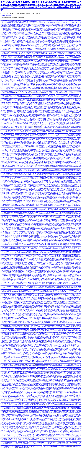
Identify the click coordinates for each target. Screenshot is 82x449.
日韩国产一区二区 (77, 133)
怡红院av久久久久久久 (22, 330)
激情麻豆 (19, 115)
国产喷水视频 (10, 233)
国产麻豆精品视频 (37, 254)
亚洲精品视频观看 (23, 83)
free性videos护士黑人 (66, 22)
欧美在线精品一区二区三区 (13, 166)
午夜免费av (68, 248)
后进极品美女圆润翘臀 (6, 77)
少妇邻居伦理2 (13, 223)
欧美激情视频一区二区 (35, 384)
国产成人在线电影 (17, 418)
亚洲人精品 (50, 400)
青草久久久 (36, 213)
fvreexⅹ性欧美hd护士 (67, 112)
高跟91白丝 (19, 138)
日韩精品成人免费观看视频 (16, 72)
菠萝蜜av (53, 151)
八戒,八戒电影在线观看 (30, 305)
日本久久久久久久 (13, 242)
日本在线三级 (40, 44)
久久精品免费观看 (34, 414)
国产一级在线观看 (26, 232)
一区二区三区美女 (19, 108)
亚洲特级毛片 (73, 276)
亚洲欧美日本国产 (43, 246)
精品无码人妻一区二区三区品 (38, 297)
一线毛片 (68, 83)
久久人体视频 (29, 55)
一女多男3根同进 (73, 348)
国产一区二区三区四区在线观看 (26, 52)
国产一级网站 (5, 247)
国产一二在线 (10, 186)
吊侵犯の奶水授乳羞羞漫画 (29, 145)
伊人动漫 (22, 92)
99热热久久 (31, 91)
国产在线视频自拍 (14, 216)
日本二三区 (48, 365)
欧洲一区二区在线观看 (9, 133)
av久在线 (73, 83)
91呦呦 (27, 96)
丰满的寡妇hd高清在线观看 (46, 431)
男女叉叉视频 (71, 51)
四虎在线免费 (75, 193)
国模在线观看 (42, 380)
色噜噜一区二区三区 (61, 227)
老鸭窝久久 (25, 410)
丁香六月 (30, 24)
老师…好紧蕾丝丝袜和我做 (42, 145)
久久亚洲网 (63, 189)
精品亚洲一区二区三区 (68, 313)
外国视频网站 (11, 172)
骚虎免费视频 (44, 430)
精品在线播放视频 (13, 98)
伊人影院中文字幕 (57, 205)
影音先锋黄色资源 (51, 158)
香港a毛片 (62, 342)
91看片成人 (3, 81)
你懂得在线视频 (67, 29)
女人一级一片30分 (31, 103)
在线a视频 (32, 98)
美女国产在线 (40, 164)
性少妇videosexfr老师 (15, 33)
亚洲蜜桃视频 (64, 63)
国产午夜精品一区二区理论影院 (54, 303)
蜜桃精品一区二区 (54, 204)
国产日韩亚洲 (54, 411)
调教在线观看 (10, 286)
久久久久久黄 (12, 73)
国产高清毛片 (57, 51)
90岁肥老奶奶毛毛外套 (12, 360)
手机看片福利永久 (6, 324)
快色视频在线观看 (49, 287)
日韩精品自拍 (12, 247)
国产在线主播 (13, 24)
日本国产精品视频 (66, 139)
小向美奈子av (42, 112)
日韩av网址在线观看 (69, 65)
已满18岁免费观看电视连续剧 (49, 184)
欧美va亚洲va (26, 88)
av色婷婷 (22, 149)
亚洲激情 (79, 166)
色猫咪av (61, 32)
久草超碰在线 (40, 224)
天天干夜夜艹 (55, 176)
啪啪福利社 (21, 44)
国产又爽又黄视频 (56, 96)
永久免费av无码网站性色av (56, 313)
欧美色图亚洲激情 (11, 178)
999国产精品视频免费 (52, 55)
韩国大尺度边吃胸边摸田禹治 (33, 320)
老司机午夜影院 (43, 349)
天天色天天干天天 (40, 294)
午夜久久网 (5, 157)
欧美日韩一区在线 (46, 49)
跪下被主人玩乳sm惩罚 (19, 76)
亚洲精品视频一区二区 (9, 116)
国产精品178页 (21, 130)
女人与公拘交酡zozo (76, 402)
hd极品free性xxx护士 (70, 264)
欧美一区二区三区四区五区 (14, 55)
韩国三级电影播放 (23, 154)
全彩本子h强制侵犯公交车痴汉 (22, 162)
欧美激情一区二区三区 (65, 367)
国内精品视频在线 (53, 446)
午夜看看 (6, 99)
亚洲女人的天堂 (60, 149)
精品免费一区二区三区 (52, 197)
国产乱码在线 (8, 270)
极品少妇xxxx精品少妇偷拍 (24, 49)
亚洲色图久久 (29, 28)
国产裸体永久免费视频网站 (16, 47)
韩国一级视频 (49, 394)
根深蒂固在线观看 (76, 252)
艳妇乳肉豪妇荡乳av (58, 164)
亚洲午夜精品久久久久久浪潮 (20, 244)
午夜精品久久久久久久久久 (57, 142)
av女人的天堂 (76, 329)
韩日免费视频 (48, 76)
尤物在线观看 (57, 422)
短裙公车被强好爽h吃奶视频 (34, 53)
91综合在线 (7, 396)
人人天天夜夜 (70, 416)
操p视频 (63, 49)
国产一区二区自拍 (7, 294)
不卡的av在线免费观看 (63, 357)
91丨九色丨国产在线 (53, 200)
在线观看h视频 (74, 194)
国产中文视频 (6, 52)
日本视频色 (47, 325)
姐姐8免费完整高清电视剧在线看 (14, 189)
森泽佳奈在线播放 (26, 86)
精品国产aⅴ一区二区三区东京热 (64, 283)
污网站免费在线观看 (43, 344)
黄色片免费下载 (76, 407)
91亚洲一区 (6, 51)
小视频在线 (28, 207)
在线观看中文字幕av (59, 236)
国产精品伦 (61, 106)
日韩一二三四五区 (46, 151)
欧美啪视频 (71, 293)
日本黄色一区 (77, 291)
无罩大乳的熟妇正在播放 (74, 33)
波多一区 (57, 59)
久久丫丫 (59, 49)
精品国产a (10, 131)
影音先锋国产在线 (29, 258)
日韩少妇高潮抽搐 (9, 301)
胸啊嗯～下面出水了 (13, 290)
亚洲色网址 (24, 143)
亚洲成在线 (68, 377)
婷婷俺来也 (22, 364)
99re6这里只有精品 (25, 120)
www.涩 (61, 33)
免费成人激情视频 (61, 125)
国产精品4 (55, 208)
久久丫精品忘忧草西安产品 (32, 137)
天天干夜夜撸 (57, 45)
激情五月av (61, 104)
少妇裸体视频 (57, 434)
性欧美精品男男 (53, 381)
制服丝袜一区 (30, 329)
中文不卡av (18, 56)
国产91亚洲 (37, 168)
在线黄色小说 (55, 321)
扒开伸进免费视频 (56, 24)
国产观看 (70, 407)
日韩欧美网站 (76, 372)
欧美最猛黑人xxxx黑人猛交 (7, 110)
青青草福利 (18, 29)
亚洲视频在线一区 (18, 147)
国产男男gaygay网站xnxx (65, 57)
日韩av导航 (23, 153)
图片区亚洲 (50, 360)
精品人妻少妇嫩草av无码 (48, 51)
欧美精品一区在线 (76, 131)
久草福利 (35, 129)
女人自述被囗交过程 (16, 227)
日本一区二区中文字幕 (35, 283)
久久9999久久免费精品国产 (73, 403)
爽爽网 (18, 325)
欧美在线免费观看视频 (49, 60)
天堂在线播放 (69, 49)
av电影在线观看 (24, 184)
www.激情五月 (11, 252)
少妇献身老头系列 (8, 106)
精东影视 (55, 207)
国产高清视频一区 (51, 349)
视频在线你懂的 (71, 129)
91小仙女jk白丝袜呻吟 (48, 28)
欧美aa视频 (36, 223)
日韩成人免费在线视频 (18, 106)
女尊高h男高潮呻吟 (46, 318)
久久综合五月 (71, 396)
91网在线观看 (56, 360)
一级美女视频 (59, 184)
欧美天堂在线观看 (46, 115)
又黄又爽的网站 (74, 203)
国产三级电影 (62, 377)
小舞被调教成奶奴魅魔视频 (8, 204)
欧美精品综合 (65, 348)
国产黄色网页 (58, 260)
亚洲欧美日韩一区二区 (73, 228)
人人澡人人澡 (19, 155)
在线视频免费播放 (74, 169)
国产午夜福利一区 (30, 30)
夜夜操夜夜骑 (55, 166)
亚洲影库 (20, 315)
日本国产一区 (41, 42)
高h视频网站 (55, 76)
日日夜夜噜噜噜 (67, 185)
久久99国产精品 (24, 373)
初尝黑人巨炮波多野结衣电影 (42, 98)
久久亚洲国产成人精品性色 (17, 125)
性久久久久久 (45, 247)
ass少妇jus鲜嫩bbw (36, 240)
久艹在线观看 (53, 48)
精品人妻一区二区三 (9, 221)
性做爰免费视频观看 (7, 45)
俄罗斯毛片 (73, 162)
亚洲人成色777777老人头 (65, 159)
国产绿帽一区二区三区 (28, 22)
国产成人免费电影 (23, 216)
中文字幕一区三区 (23, 289)
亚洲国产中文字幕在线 (7, 285)
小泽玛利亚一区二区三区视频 (28, 36)
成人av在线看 (7, 173)
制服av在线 (37, 48)
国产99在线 (14, 220)
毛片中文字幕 (8, 228)
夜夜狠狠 (51, 254)
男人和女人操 (11, 108)
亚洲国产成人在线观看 (70, 157)
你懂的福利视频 (65, 71)
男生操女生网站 (12, 41)
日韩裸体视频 (27, 37)
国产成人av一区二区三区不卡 (65, 281)
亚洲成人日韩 (23, 251)
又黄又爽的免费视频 (76, 76)
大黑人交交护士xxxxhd (36, 49)
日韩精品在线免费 (46, 83)
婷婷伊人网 (67, 314)
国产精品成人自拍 (25, 110)
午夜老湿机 (25, 161)
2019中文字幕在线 (63, 153)
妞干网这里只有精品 (61, 48)
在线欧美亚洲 (9, 326)
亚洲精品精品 (34, 65)
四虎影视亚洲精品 (26, 84)
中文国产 (46, 157)
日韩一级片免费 (43, 168)
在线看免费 (41, 102)
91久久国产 (52, 67)
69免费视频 (43, 229)
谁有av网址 (9, 197)
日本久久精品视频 (71, 406)
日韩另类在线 (62, 36)
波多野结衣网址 (48, 44)
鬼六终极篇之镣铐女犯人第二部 (56, 315)
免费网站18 (78, 235)
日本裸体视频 (26, 61)
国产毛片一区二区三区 (31, 34)
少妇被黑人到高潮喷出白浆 (45, 32)
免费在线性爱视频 (19, 178)
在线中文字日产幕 (10, 225)
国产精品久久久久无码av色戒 (28, 302)
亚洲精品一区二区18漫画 (33, 173)
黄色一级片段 (54, 357)
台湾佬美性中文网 (77, 108)
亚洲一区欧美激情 (34, 415)
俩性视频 (64, 73)
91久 (44, 79)
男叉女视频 (44, 341)
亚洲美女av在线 (19, 236)
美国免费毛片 (40, 57)
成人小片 (4, 64)
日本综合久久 (28, 67)
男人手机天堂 (4, 146)
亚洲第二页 (22, 75)
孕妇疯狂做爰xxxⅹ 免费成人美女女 (17, 96)
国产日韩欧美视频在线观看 (74, 309)
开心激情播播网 (53, 154)
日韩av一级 (58, 68)
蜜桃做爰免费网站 (16, 45)
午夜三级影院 (34, 281)
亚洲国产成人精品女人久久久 (24, 349)
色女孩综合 (10, 149)
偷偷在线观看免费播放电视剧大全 (63, 60)
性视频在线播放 (38, 399)
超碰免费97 (12, 71)
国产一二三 (42, 41)
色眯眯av (63, 259)
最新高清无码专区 (46, 252)
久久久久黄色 (78, 325)
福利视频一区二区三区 (23, 176)
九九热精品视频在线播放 (15, 153)
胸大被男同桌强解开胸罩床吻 (43, 361)
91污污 (6, 252)
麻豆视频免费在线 (18, 212)
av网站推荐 (13, 279)
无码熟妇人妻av (27, 65)
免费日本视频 (38, 75)
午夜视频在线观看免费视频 (35, 353)
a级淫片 (60, 118)
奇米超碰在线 (45, 75)
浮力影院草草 (4, 56)
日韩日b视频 (47, 106)
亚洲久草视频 (8, 313)
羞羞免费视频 (35, 95)
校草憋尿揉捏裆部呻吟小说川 (13, 170)
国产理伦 (8, 61)
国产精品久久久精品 (24, 201)
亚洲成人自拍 (10, 154)
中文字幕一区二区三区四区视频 (55, 246)
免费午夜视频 (64, 51)
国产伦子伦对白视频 (66, 303)
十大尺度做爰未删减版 (71, 389)
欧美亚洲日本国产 (46, 420)
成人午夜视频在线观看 (36, 86)
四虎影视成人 (18, 196)
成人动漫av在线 (51, 212)
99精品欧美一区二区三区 (66, 41)
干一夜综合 (22, 119)
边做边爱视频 (59, 107)
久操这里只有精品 (16, 28)
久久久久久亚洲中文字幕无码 (39, 63)
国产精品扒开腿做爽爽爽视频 (43, 99)
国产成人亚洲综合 (37, 25)
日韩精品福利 (5, 224)
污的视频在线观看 (58, 388)
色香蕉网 (74, 185)
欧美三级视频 (70, 73)
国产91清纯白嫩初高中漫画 (53, 120)
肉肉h (2, 133)
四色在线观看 (18, 68)
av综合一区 (74, 198)
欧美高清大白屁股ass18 (72, 75)
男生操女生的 (10, 237)
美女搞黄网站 (48, 166)
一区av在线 (29, 142)
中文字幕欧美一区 (59, 344)
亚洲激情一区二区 (36, 123)
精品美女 (11, 400)
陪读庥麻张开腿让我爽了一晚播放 (8, 32)
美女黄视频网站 (18, 81)
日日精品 (48, 95)
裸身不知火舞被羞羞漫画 (44, 266)
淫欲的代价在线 (72, 254)
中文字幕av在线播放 (51, 119)
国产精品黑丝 (35, 209)
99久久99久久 (61, 143)
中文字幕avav (7, 130)
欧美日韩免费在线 (66, 437)
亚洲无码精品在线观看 (6, 227)
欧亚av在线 (59, 73)
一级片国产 (25, 332)
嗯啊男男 (17, 126)
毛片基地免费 (35, 350)
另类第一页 (15, 246)
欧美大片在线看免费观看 (56, 224)
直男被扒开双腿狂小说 (44, 111)
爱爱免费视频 (7, 445)
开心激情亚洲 (33, 389)
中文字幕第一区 (60, 263)
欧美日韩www (32, 108)
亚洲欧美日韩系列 (56, 114)
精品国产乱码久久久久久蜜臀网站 (10, 200)
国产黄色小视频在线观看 (23, 313)
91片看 (32, 84)
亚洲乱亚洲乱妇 (48, 268)
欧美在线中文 (9, 134)
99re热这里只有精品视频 (54, 211)
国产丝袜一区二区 (66, 25)
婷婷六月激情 (7, 279)
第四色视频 (5, 184)
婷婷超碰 (22, 430)
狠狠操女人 (3, 225)
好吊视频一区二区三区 (74, 94)
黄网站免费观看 (45, 240)
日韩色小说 (71, 205)
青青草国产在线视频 (43, 65)
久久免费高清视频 (8, 255)
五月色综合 (31, 188)
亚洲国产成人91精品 (54, 145)
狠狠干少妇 (35, 266)
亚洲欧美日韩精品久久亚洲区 (62, 172)
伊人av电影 (18, 252)
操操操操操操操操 (75, 60)
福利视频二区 (58, 243)
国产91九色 (78, 336)
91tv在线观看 (34, 207)
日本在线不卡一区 (47, 159)
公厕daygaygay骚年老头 (52, 118)
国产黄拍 (57, 65)
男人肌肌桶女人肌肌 (49, 333)
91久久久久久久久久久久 (23, 180)
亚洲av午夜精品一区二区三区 (20, 264)
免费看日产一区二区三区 (40, 91)
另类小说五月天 (58, 28)
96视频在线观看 (61, 197)
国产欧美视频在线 (53, 98)
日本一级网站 (33, 328)
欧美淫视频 (59, 119)
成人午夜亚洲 (23, 282)
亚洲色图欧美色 (4, 59)
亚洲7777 (13, 127)
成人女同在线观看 (45, 61)
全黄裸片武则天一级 (14, 83)
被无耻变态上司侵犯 (9, 40)
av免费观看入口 (42, 438)
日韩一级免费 (57, 297)
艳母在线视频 (51, 219)
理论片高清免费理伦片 (49, 127)
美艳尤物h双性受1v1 (42, 372)
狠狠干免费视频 (74, 278)
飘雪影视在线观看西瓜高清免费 (64, 111)
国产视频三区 (43, 197)
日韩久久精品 (24, 256)
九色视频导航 (77, 205)
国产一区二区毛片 (46, 142)
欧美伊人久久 (12, 48)
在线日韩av (16, 131)
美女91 (29, 376)
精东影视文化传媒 (74, 263)
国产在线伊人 (33, 99)
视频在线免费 (8, 28)
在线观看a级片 (70, 64)
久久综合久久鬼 (74, 32)
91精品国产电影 (68, 190)
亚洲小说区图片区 (26, 169)
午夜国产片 (41, 60)
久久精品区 (34, 100)
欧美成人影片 (75, 111)
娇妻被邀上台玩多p (27, 150)
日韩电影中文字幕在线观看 (19, 146)
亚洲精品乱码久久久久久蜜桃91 (26, 59)
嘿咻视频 (35, 235)
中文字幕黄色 (72, 435)
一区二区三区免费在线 (22, 91)
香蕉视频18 (59, 194)
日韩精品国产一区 (45, 48)
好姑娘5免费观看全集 (72, 346)
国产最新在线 (11, 157)
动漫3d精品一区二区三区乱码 (37, 204)
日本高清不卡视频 (17, 439)
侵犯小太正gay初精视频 (32, 285)
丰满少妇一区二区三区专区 (47, 289)
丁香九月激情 (45, 262)
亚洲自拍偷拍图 (60, 38)
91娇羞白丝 (13, 61)
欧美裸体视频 (49, 336)
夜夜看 (63, 157)
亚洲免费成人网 (47, 150)
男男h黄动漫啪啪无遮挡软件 (19, 42)
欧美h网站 (61, 384)
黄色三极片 (44, 53)
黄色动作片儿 (65, 442)
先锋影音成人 (61, 55)
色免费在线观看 (11, 297)
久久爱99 (74, 137)
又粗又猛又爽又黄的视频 (24, 98)
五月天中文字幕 (35, 295)
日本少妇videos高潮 (44, 26)
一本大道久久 (14, 26)
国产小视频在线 (70, 219)
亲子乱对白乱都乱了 (32, 434)
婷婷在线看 (50, 45)
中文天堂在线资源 (10, 162)
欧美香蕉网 (28, 119)
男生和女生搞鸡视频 (63, 87)
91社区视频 (31, 114)
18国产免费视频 (17, 302)
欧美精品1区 (66, 400)
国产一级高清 (4, 293)
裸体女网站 (27, 438)
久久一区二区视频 (39, 154)
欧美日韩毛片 (63, 403)
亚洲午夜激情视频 (67, 255)
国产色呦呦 (36, 388)
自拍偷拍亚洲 (41, 165)
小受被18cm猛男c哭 (75, 240)
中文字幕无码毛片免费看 (6, 385)
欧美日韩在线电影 (76, 281)
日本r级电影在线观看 (61, 64)
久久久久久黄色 (22, 231)
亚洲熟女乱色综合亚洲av (14, 60)
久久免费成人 (7, 151)
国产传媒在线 (17, 36)
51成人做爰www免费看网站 (8, 94)
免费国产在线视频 (37, 142)
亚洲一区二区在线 (42, 107)
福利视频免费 (24, 342)
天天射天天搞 (26, 172)
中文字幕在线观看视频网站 (15, 403)
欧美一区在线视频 (67, 72)
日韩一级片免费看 (64, 53)
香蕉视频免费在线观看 (17, 363)
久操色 (19, 290)
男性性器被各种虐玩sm (37, 73)
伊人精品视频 (64, 217)
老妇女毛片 (61, 326)
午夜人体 (78, 106)
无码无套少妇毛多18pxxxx (56, 37)
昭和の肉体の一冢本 (52, 414)
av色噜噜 (42, 177)
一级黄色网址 (55, 250)
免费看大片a (39, 139)
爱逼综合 (53, 68)
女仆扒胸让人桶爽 (42, 279)
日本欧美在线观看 (66, 203)
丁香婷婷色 (44, 131)
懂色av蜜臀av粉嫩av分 (68, 155)
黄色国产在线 (42, 307)
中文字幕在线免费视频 (21, 338)
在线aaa (79, 69)
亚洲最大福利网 (4, 53)
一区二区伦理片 (4, 329)
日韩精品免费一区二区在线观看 (58, 306)
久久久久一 (20, 200)
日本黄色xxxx (64, 272)
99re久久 (6, 400)
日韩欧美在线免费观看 (66, 260)
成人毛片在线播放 (45, 387)
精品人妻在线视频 (64, 435)
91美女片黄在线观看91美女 (44, 281)
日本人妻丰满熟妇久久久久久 (19, 137)
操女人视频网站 (75, 91)
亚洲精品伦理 (74, 36)
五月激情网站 (67, 158)
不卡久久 (71, 133)
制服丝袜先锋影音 (48, 47)
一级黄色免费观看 (68, 344)
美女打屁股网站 (76, 145)
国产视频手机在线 (40, 76)
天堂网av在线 (49, 330)
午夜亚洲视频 (77, 173)
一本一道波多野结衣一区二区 (72, 98)
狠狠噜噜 (46, 57)
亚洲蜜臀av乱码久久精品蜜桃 (54, 182)
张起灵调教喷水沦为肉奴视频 (22, 177)
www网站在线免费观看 (46, 248)
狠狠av (28, 204)
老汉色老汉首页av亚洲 (27, 309)
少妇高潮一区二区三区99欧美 (64, 198)
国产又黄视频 (59, 318)
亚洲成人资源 (65, 100)
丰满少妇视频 (14, 100)
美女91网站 (44, 170)
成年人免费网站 (35, 147)
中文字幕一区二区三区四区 (67, 24)
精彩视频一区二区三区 (11, 213)
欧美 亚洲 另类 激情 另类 (6, 193)
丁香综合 (12, 205)
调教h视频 (19, 213)
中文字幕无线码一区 (10, 375)
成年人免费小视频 (32, 324)
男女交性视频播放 (47, 114)
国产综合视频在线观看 (73, 182)
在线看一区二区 (18, 391)
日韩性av (55, 198)
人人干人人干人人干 (12, 293)
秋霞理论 (7, 328)
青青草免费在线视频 (27, 235)
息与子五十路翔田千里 (54, 26)
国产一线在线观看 (11, 164)
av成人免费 (23, 142)
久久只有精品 (27, 106)
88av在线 (78, 81)
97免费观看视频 (47, 338)
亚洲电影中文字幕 (44, 173)
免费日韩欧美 (26, 165)
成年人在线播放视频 (25, 181)
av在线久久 (6, 248)
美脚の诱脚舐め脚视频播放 (66, 181)
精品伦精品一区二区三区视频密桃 (32, 431)
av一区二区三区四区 (19, 219)
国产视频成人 (56, 395)
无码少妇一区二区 (15, 317)
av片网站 (3, 134)
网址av (35, 114)
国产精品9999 (27, 224)
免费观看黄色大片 (36, 375)
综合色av (39, 125)
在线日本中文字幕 (12, 115)
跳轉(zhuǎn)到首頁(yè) (6, 15)
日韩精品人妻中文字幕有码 (65, 122)
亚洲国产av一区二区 (55, 361)
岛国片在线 (67, 32)
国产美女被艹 (43, 259)
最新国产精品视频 (76, 154)
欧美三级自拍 (38, 216)
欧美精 (41, 64)
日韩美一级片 (49, 207)
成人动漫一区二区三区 (66, 247)
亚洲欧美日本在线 (62, 75)
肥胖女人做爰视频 (24, 352)
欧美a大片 (34, 437)
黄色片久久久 (4, 68)
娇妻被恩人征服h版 (58, 185)
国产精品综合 (42, 350)
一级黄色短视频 (34, 165)
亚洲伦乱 (44, 368)
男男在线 (29, 100)
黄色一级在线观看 (26, 147)
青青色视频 (74, 29)
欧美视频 (29, 340)
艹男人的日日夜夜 (52, 125)
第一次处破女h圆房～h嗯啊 (39, 394)
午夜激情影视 (64, 69)
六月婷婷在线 (52, 173)
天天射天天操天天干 (39, 127)
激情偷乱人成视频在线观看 (44, 68)
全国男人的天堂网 (57, 77)
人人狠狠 (57, 36)
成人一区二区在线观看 (14, 239)
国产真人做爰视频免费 (62, 412)
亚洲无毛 (39, 252)
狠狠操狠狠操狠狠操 (69, 201)
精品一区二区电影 (50, 396)
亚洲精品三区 (8, 333)
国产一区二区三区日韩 (38, 309)
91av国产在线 (64, 309)
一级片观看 (3, 380)
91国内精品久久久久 (73, 138)
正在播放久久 (67, 295)
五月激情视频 (51, 422)
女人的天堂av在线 (43, 400)
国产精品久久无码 (51, 107)
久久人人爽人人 (57, 294)
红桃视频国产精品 (5, 403)
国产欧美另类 (31, 270)
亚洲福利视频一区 (32, 192)
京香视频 (58, 262)
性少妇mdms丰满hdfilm (25, 281)
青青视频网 (70, 330)
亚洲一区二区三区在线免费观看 (65, 364)
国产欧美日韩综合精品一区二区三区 (38, 120)
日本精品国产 (12, 345)
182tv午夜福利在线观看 (12, 377)
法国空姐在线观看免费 (53, 181)
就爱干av (26, 219)
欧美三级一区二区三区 (70, 143)
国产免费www (39, 40)
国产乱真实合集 (9, 42)
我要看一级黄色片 (71, 48)
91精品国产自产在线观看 (42, 324)
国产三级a (27, 135)
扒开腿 (37, 419)
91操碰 (77, 119)
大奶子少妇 (63, 310)
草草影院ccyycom (16, 333)
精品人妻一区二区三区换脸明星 (9, 424)
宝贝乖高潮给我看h (59, 213)
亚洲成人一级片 (24, 114)
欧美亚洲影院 (8, 159)
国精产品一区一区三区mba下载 (72, 168)
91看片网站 (18, 350)
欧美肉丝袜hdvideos (36, 146)
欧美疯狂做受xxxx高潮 (14, 298)
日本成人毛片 (43, 402)
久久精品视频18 (68, 154)
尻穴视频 (18, 114)
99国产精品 (25, 189)
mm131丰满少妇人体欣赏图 (30, 44)
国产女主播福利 (61, 103)
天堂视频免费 (40, 56)
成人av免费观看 (39, 305)
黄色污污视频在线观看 (41, 108)
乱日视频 (65, 33)
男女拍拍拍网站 (59, 29)
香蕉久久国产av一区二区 (65, 86)
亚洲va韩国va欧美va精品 (21, 368)
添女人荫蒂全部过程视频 (54, 301)
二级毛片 (10, 322)
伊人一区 (64, 146)
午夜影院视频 (71, 34)
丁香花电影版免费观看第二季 (49, 239)
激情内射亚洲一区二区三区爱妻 (26, 38)
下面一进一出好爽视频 (67, 77)
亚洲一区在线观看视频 (33, 263)
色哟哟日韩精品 (40, 87)
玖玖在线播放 (23, 107)
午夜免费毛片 (73, 90)
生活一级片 (5, 344)
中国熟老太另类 (34, 438)
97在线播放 (67, 55)
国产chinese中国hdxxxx (45, 345)
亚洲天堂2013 (17, 110)
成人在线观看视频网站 (42, 391)
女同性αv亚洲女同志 (30, 442)
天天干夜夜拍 (32, 318)
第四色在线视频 (12, 330)
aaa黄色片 (66, 290)
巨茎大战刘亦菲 (37, 231)
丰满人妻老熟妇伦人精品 (43, 100)
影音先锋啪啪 (42, 95)
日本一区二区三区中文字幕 (66, 45)
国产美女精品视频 (55, 415)
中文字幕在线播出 (60, 30)
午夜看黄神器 (62, 248)
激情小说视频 (8, 142)
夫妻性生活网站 (10, 112)
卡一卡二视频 (62, 271)
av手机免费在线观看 (33, 194)
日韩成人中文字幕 (49, 297)
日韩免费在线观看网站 (54, 324)
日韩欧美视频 (64, 170)
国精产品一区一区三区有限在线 (35, 256)
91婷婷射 (24, 81)
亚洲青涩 (29, 107)
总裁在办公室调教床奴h (31, 29)
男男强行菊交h (68, 30)
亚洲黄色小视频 (50, 131)
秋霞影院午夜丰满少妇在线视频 (67, 59)
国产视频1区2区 (56, 299)
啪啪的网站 (49, 84)
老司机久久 (60, 414)
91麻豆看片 (8, 392)
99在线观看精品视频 (59, 127)
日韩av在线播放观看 (12, 91)
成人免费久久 (8, 305)
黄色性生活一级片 (71, 262)
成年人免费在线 (28, 380)
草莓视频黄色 (22, 79)
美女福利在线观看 (33, 71)
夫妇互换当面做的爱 (74, 95)
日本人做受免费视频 (30, 75)
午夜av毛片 (66, 95)
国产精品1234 (37, 22)
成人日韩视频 (26, 427)
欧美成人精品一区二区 (76, 25)
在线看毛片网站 (67, 107)
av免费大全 (16, 207)
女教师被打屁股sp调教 (43, 285)
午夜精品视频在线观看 (19, 321)
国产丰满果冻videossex (20, 40)
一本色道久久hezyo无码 (68, 318)
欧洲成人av (72, 345)
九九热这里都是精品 (59, 201)
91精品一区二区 (19, 165)
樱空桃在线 (54, 44)
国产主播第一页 (73, 26)
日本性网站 (71, 153)
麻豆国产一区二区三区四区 (26, 266)
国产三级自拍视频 (58, 400)
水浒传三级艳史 (56, 53)
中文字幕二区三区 (10, 208)
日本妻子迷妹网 (62, 200)
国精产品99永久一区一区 (53, 271)
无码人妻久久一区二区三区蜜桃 (71, 38)
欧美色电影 (13, 281)
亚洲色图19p (29, 394)
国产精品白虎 (78, 428)
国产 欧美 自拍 (25, 391)
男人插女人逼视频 (62, 126)
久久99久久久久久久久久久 (54, 170)
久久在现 (53, 165)
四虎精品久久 (4, 107)
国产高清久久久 (59, 158)
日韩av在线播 (60, 295)
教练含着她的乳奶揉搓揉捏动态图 (16, 37)
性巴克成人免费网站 (28, 186)
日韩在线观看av (4, 439)
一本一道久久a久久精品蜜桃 (43, 389)
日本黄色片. (67, 427)
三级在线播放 (19, 88)
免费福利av (44, 379)
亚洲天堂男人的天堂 (31, 81)
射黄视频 (23, 28)
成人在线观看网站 (31, 368)
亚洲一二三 (77, 116)
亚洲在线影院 (55, 248)
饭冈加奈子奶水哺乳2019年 (66, 108)
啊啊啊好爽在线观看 (47, 418)
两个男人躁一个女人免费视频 (13, 80)
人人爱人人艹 (51, 201)
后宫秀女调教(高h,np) (70, 350)
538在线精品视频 (72, 349)
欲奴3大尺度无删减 (20, 127)
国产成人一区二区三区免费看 (18, 135)
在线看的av (36, 26)
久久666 (53, 243)
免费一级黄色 (71, 114)
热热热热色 (54, 49)
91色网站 (31, 26)
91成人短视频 (30, 231)
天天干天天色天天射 (10, 287)
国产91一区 (57, 141)
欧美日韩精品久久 (53, 75)
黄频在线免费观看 (36, 354)
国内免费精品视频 (67, 418)
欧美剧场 (48, 112)
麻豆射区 (38, 301)
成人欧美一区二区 (22, 295)
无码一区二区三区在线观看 (62, 67)
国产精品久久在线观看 (8, 57)
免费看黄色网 (9, 282)
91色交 (23, 361)
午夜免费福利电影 (39, 30)
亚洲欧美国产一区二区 (22, 357)
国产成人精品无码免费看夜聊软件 (24, 95)
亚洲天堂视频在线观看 (76, 306)
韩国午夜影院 (26, 248)
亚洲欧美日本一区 (60, 173)
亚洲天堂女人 (74, 434)
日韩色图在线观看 (20, 389)
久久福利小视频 (35, 197)
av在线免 (78, 242)
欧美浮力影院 (17, 120)
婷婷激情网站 (60, 154)
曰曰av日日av (44, 45)
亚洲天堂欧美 (61, 190)
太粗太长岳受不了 (7, 182)
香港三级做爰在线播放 (10, 259)
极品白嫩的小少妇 (22, 334)
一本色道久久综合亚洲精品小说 (14, 104)
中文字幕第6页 (30, 336)
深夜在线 (75, 313)
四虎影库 (71, 42)
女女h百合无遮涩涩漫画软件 (63, 56)
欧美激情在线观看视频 (17, 193)
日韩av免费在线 (56, 91)
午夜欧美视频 (42, 147)
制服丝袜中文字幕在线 (27, 418)
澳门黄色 (22, 325)
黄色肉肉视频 (76, 236)
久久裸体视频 (68, 161)
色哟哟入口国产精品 (14, 174)
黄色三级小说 (24, 263)
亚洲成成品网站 (10, 81)
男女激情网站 (20, 275)
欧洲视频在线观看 (25, 333)
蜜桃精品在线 (76, 49)
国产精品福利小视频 (36, 92)
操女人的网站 (55, 86)
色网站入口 (53, 61)
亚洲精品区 (67, 276)
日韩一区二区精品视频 (44, 67)
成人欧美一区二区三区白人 (16, 435)
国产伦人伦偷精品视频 (44, 313)
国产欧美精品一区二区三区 (75, 400)
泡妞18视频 (77, 34)
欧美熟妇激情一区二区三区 (17, 185)
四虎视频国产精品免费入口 (9, 240)
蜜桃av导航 (23, 274)
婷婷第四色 (11, 143)
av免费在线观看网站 (52, 194)
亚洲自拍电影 (4, 55)
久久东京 (32, 363)
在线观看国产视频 (73, 118)
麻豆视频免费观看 (50, 130)
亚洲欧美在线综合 (58, 228)
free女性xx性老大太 (6, 411)
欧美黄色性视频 (74, 56)
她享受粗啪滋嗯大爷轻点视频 (65, 76)
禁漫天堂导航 (12, 379)
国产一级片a (69, 131)
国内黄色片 (69, 225)
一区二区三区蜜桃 (57, 330)
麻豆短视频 (27, 141)
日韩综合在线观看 (5, 155)
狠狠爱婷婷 (46, 30)
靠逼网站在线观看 (50, 403)
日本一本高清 (28, 92)
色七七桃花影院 (4, 236)
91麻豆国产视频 (48, 177)
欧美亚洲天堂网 (15, 201)
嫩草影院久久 (41, 233)
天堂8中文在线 (59, 90)
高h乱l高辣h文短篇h (48, 205)
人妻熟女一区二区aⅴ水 (33, 400)
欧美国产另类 (10, 303)
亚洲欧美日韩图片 (9, 30)
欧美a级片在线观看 (6, 384)
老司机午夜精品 (55, 32)
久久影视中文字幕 (65, 169)
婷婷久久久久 (61, 276)
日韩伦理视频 (46, 37)
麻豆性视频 (40, 106)
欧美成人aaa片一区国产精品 (74, 52)
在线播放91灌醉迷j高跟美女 (14, 342)
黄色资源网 (46, 204)
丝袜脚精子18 (40, 376)
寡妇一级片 (19, 164)
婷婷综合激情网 (13, 275)
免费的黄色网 (24, 60)
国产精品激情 (51, 329)
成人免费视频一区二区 (26, 437)
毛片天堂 (29, 295)
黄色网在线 (33, 317)
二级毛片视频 (19, 410)
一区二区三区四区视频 (52, 443)
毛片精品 (66, 116)
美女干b (34, 56)
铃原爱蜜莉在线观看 (39, 47)
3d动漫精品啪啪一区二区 (9, 29)
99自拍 (78, 276)
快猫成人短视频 (77, 208)
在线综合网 (10, 146)
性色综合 (62, 65)
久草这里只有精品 (12, 168)
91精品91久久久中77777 (34, 180)
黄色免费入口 (31, 332)
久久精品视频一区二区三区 (21, 287)
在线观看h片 (36, 112)
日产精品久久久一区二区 (36, 141)
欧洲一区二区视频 (5, 83)
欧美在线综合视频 (63, 34)
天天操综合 (67, 263)
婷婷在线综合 (12, 359)
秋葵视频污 (57, 169)
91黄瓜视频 (57, 272)
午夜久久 (17, 157)
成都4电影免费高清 (17, 255)
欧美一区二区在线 (50, 223)
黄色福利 (67, 127)
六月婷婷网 (48, 264)
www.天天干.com (56, 371)
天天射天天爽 (9, 380)
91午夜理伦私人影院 (43, 59)
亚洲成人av (37, 33)
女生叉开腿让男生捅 (8, 122)
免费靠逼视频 (51, 65)
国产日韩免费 (27, 200)
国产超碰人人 (25, 71)
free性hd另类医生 (15, 119)
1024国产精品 (26, 72)
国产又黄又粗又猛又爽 (57, 255)
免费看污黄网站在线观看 (35, 61)
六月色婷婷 (19, 433)
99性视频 (35, 298)
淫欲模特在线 (52, 385)
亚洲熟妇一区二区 (19, 116)
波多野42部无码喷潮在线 (56, 112)
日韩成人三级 (7, 125)
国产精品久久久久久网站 (12, 49)
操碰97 (14, 159)
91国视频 (16, 154)
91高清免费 (45, 276)
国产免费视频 (20, 431)
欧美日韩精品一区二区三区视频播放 (24, 25)
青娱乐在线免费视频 (42, 221)
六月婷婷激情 (44, 352)
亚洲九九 (74, 272)
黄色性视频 (19, 235)
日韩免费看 (13, 325)
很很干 (52, 141)
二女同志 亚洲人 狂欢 (29, 360)
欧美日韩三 (62, 176)
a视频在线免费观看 (42, 71)
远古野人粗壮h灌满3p (66, 278)
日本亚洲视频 (44, 329)
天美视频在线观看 (51, 63)
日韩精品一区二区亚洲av (10, 138)
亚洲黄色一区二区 (31, 153)
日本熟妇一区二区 (15, 324)
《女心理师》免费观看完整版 (64, 115)
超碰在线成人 (76, 77)
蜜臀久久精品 (26, 26)
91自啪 (38, 41)
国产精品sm (71, 258)
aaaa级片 (38, 291)
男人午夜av (20, 424)
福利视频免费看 (10, 141)
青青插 (79, 53)
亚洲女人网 (6, 98)
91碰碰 (48, 71)
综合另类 (61, 116)
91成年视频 (71, 40)
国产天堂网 (53, 441)
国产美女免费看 (42, 232)
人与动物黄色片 (12, 114)
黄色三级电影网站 (18, 57)
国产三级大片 (4, 337)
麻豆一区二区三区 (14, 314)
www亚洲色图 (23, 158)
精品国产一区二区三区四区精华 (66, 84)
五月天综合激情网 (17, 365)
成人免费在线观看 (8, 422)
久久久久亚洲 (38, 184)
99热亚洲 (6, 153)
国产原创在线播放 (23, 198)
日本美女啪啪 (58, 130)
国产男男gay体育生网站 (40, 36)
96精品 (54, 73)
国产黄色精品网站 (38, 262)
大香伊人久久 (5, 345)
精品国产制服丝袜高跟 (6, 254)
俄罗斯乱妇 (22, 174)
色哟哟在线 (53, 220)
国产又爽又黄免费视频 (49, 186)
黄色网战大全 (10, 64)
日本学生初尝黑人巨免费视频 (30, 57)
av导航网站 (61, 229)
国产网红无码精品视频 (54, 57)
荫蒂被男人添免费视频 (38, 28)
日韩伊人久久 (61, 207)
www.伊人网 (67, 229)
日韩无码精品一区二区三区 (75, 80)
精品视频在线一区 (50, 438)
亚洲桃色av (58, 240)
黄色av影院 (75, 147)
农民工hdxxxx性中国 (49, 153)
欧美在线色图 (14, 130)
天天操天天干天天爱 (74, 123)
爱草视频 (20, 26)
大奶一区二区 (24, 173)
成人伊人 (58, 259)
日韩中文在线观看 (42, 104)
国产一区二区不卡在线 (23, 369)
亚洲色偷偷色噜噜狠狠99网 (33, 303)
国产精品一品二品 (52, 283)
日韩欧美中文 (52, 344)
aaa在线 (32, 322)
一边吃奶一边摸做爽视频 (37, 37)
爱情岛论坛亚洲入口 (12, 395)
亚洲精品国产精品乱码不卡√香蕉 (39, 118)
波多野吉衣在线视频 (31, 79)
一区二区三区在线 (23, 51)
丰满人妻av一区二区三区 (74, 67)
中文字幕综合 (28, 307)
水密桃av (54, 318)
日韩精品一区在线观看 (56, 71)
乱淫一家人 (52, 100)
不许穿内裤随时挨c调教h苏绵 (39, 130)
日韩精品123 (25, 318)
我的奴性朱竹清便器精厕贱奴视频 (35, 69)
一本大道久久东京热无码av (52, 232)
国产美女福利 (45, 424)
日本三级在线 (48, 102)
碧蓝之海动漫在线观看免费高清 (34, 412)
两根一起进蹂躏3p (20, 41)
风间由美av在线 (51, 272)
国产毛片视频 (37, 286)
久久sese (29, 94)
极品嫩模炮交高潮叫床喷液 (17, 151)
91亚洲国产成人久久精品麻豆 (16, 99)
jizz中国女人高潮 (23, 69)
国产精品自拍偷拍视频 (76, 224)
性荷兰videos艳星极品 (38, 157)
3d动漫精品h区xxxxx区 (30, 294)
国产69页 (71, 174)
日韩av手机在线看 (40, 166)
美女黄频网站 (7, 419)
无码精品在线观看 (71, 266)
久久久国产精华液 (27, 240)
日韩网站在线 (76, 149)
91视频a (33, 178)
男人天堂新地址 (45, 384)
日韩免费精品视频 (49, 294)
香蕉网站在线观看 (29, 325)
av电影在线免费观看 (54, 122)
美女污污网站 (47, 237)
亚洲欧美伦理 (55, 34)
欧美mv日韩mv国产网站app (36, 162)
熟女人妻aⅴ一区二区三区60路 (9, 311)
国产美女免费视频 (54, 106)
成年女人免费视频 (48, 305)
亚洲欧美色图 (10, 258)
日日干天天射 (41, 439)
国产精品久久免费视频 (53, 311)
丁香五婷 (23, 55)
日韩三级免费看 (57, 40)
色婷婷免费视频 (12, 95)
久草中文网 (37, 322)
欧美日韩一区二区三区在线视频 (53, 41)
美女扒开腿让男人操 (5, 402)
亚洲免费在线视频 (44, 385)
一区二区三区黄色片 (33, 104)
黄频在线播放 (4, 297)
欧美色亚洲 (16, 107)
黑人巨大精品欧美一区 (37, 275)
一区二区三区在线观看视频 (26, 112)
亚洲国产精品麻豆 (15, 272)
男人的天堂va (47, 415)
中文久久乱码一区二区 (12, 194)
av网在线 (64, 88)
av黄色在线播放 (36, 392)
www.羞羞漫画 (22, 34)
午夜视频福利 (13, 180)
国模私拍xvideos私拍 (69, 430)
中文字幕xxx (53, 38)
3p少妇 (36, 435)
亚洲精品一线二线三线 (37, 150)
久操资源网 (38, 243)
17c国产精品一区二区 (14, 346)
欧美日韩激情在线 (52, 341)
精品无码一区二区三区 (25, 317)
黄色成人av (30, 345)
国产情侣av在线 (20, 262)
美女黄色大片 (36, 122)
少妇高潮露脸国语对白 (36, 90)
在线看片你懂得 (23, 157)
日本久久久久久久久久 (28, 47)
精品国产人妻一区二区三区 (38, 217)
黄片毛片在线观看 (68, 188)
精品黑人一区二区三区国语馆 (47, 426)
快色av (45, 309)
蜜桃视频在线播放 (9, 321)
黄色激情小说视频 (42, 55)
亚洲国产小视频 (77, 267)
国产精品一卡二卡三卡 (12, 369)
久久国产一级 (76, 415)
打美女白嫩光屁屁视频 (6, 100)
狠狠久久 (10, 59)
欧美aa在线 (22, 166)
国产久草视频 (54, 115)
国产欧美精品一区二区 (31, 252)
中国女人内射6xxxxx (22, 103)
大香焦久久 (8, 423)
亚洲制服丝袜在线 (51, 29)
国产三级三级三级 (6, 220)
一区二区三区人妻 (44, 180)
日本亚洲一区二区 (67, 79)
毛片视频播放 (43, 33)
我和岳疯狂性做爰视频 (28, 193)
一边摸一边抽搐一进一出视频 (62, 123)
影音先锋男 (3, 318)
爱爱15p (68, 36)
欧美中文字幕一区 (51, 259)
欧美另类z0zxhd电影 (8, 302)
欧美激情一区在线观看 (11, 103)
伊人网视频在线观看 (31, 170)
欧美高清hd (73, 314)
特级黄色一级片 (10, 437)
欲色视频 (70, 63)
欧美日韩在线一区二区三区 (34, 45)
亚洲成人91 (16, 38)
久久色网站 (57, 403)
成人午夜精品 (5, 426)
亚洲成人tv (40, 359)
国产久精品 (68, 125)
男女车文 (60, 420)
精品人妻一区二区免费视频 (56, 174)
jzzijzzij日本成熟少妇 (76, 225)
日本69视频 (41, 395)
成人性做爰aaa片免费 (49, 42)
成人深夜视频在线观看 (61, 165)
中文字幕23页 (49, 225)
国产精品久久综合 (75, 139)
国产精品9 (12, 306)
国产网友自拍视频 (40, 153)
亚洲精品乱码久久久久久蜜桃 (29, 138)
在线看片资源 (17, 64)
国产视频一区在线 (55, 150)
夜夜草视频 (9, 363)
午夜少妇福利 (6, 267)
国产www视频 (28, 314)
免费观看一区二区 (42, 212)
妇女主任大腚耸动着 (76, 295)
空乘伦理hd (38, 368)
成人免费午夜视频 (16, 142)
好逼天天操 (3, 243)
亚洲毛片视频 (23, 422)
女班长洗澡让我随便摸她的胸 (68, 96)
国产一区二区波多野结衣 (22, 353)
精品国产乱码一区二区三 (69, 61)
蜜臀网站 (63, 422)
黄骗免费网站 (12, 25)
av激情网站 (34, 227)
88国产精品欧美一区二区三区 (31, 32)
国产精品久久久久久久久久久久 (48, 135)
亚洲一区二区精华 (30, 190)
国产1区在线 (53, 64)
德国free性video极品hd (63, 411)
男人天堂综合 (12, 416)
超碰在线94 (20, 242)
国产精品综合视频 (57, 291)
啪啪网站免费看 (19, 172)
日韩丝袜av (26, 116)
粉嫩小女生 (62, 150)
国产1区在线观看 (35, 196)
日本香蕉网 (3, 244)
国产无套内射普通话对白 (10, 408)
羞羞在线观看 (19, 48)
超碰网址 (73, 159)
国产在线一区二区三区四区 (52, 356)
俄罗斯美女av (75, 341)
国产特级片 (44, 125)
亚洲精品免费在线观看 (69, 47)
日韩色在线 (23, 170)
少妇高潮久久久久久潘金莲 (14, 274)
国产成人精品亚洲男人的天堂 (10, 299)
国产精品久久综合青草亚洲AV (49, 90)
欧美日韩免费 (53, 256)
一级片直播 (15, 59)
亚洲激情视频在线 (74, 301)
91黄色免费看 (27, 242)
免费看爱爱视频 (33, 221)
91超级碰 (50, 168)
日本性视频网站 (10, 398)
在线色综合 (17, 286)
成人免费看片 (62, 99)
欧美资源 (24, 403)
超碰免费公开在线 (65, 274)
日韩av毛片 (14, 313)
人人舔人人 (77, 61)
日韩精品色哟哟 (53, 111)
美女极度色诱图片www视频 (68, 28)
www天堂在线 (18, 204)
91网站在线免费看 (70, 398)
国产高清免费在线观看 (34, 411)
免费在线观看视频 (57, 25)
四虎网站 (50, 208)
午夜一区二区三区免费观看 (36, 276)
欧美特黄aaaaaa (10, 63)
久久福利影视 (30, 237)
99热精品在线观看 (23, 102)
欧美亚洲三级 (61, 98)
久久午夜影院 (69, 372)
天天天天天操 (58, 212)
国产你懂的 (29, 398)
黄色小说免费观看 (69, 208)
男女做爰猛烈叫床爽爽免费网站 (37, 172)
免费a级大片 (11, 67)
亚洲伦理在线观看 (37, 274)
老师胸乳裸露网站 (11, 56)
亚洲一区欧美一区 (21, 168)
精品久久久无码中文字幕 (53, 33)
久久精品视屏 (15, 192)
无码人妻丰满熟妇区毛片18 (23, 220)
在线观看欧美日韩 (14, 52)
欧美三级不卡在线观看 (52, 143)
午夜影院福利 (65, 130)
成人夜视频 (24, 303)
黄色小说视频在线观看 (48, 40)
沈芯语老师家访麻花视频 (12, 44)
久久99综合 (72, 244)
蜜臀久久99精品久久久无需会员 (41, 334)
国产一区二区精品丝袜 (25, 90)
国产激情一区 (77, 110)
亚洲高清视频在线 (20, 111)
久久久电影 (11, 90)
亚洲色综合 (70, 170)
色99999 (24, 204)
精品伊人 (4, 338)
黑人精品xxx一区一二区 (70, 106)
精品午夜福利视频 (74, 311)
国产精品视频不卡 (17, 84)
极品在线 (57, 153)
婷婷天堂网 (10, 120)
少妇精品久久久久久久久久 (51, 134)
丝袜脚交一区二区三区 (66, 307)
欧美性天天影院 (24, 126)
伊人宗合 (37, 178)
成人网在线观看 (8, 137)
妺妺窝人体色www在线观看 (71, 426)
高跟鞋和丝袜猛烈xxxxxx (61, 322)
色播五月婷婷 (26, 99)
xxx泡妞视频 (5, 60)
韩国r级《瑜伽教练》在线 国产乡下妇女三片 (56, 110)
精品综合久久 (72, 357)
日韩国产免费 (27, 151)
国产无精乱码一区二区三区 (39, 299)
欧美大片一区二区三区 (30, 430)
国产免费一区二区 (77, 99)
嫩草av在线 (68, 441)
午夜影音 (31, 262)
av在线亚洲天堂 (15, 79)
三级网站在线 (16, 149)
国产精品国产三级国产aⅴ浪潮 (28, 365)
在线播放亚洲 (16, 184)
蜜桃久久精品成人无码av (30, 87)
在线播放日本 (5, 25)
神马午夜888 (58, 69)
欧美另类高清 (17, 143)
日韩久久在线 (56, 367)
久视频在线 (9, 387)
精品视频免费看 (4, 36)
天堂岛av (68, 399)
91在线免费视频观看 (5, 278)
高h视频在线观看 (57, 254)
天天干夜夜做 (4, 209)
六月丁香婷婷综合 (58, 155)
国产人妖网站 (72, 81)
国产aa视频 (69, 126)
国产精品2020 (48, 79)
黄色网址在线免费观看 (11, 357)
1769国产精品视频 (5, 71)
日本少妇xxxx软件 (20, 73)
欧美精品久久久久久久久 (42, 364)
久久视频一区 (45, 92)
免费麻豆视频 (66, 119)
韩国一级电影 (56, 129)
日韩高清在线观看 (76, 57)
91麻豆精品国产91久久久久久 (44, 24)
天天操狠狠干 (76, 112)
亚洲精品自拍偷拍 (76, 122)
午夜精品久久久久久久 (6, 201)
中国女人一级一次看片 (22, 24)
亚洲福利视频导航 (18, 186)
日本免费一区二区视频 (19, 233)
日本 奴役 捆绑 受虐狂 (39, 188)
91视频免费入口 (66, 151)
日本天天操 (5, 161)
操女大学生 (16, 90)
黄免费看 (45, 422)
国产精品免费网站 (23, 443)
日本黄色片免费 (35, 315)
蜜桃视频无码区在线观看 (35, 96)
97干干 (13, 406)
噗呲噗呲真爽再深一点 (32, 42)
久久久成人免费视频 (14, 34)
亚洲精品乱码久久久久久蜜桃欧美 (32, 385)
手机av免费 (77, 40)
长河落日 (67, 345)
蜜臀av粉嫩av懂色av (34, 116)
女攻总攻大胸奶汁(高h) (60, 131)
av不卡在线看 (68, 103)
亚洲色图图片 (15, 102)
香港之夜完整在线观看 (27, 213)
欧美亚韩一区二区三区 (49, 359)
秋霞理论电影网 (39, 219)
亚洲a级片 (73, 299)
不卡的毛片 (5, 115)
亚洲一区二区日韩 (18, 169)
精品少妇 (16, 51)
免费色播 (27, 149)
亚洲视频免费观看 (12, 235)
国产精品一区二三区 (36, 247)
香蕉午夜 (34, 371)
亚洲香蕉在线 (59, 61)
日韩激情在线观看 (22, 336)
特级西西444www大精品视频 (61, 80)
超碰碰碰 (48, 441)
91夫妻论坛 (30, 272)
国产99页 (15, 285)
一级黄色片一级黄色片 (26, 350)
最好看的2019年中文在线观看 (73, 200)
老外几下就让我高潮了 (36, 239)
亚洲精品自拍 (5, 379)
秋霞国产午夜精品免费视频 (71, 178)
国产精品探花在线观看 (22, 53)
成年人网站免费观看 (5, 317)
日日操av (36, 59)
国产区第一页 (64, 376)
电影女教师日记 (53, 103)
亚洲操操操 (33, 76)
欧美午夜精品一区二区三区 (30, 125)
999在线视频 (38, 131)
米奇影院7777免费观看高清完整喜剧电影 (42, 250)
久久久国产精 (66, 90)
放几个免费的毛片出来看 (31, 174)
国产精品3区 (37, 236)
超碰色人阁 (47, 357)
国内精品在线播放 (73, 53)
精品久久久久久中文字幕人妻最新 (15, 65)
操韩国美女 (53, 95)
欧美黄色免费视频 (44, 211)
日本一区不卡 (72, 279)
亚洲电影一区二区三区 (32, 143)
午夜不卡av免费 (74, 184)
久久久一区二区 (50, 36)
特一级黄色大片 (33, 391)
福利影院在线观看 (55, 108)
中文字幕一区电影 (10, 243)
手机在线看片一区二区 (39, 258)
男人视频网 (68, 320)
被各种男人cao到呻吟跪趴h (72, 215)
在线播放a (72, 55)
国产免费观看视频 (56, 102)
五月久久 (30, 357)
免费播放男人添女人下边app (36, 205)
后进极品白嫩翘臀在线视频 (7, 22)
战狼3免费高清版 (64, 258)
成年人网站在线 (32, 80)
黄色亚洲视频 (15, 77)
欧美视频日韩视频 (55, 267)
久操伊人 (77, 361)
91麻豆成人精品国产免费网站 (58, 251)
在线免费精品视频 (66, 340)
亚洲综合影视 (49, 91)
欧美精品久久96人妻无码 (8, 145)
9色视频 (49, 108)
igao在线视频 (78, 201)
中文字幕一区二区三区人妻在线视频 (64, 135)
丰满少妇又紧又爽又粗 (9, 126)
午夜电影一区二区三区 (56, 244)
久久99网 (33, 40)
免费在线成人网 (9, 86)
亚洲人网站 (74, 115)
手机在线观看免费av (31, 164)
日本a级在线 (72, 235)
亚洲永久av (35, 55)
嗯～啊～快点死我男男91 (54, 310)
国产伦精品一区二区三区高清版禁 (30, 68)
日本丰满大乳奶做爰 (26, 227)
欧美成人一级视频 (62, 399)
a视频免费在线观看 (46, 353)
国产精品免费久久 (68, 149)
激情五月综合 (35, 340)
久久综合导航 (35, 107)
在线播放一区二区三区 (21, 419)
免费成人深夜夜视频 (5, 26)
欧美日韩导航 (27, 178)
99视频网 (18, 348)
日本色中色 (18, 159)
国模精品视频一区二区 (45, 354)
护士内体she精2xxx (13, 231)
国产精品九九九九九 (35, 387)
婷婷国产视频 (28, 130)
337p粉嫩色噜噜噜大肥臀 (32, 439)
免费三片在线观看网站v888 (72, 380)
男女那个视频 (65, 118)
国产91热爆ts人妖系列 (66, 91)
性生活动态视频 (67, 341)
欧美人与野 (23, 190)
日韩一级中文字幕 (61, 441)
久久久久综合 (71, 412)
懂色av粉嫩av (15, 336)
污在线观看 (57, 278)
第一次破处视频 (24, 80)
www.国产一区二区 (44, 122)
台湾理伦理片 (35, 67)
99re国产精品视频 (5, 346)
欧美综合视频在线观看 (60, 92)
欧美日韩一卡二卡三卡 (42, 133)
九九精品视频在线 (73, 172)
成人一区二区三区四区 (27, 122)
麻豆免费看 (15, 134)
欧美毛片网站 (68, 213)
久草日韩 (21, 224)
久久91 (37, 433)
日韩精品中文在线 (46, 141)
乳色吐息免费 (13, 407)
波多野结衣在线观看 (36, 94)
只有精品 (23, 29)
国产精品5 (65, 228)
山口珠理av (58, 247)
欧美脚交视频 (58, 146)
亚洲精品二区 (53, 30)
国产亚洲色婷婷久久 (29, 428)
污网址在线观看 (65, 279)
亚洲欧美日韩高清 (21, 407)
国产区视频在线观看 (34, 64)
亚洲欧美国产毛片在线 (53, 116)
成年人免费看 (34, 106)
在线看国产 (17, 376)
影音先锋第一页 (44, 301)
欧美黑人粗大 (49, 129)
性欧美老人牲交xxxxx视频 (66, 252)
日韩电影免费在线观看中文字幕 (41, 52)
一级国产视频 (39, 80)
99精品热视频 (47, 326)
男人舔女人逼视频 (72, 69)
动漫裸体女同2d (63, 129)
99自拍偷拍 (64, 243)
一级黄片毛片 (67, 142)
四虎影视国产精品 (15, 254)
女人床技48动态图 (71, 221)
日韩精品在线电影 (44, 88)
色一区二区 (57, 435)
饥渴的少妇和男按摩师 (47, 25)
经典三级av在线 (43, 271)
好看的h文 (77, 47)
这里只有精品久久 (51, 282)
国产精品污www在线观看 (29, 48)
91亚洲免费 (52, 215)
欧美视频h (21, 314)
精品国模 (35, 60)
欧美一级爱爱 (44, 22)
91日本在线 (70, 209)
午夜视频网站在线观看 (60, 223)
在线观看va (60, 180)
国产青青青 (68, 92)
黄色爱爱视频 (45, 216)
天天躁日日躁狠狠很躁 (26, 268)
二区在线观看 (72, 196)
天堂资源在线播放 (38, 193)
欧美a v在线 (77, 396)
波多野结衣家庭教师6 (58, 391)
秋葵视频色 (5, 239)
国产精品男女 (9, 38)
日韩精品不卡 (52, 94)
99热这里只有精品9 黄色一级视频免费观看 (56, 147)
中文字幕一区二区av (46, 346)
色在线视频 (3, 258)
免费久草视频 (65, 254)
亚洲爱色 (42, 314)
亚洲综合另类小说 (27, 155)
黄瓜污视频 (71, 116)
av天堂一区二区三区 (44, 381)
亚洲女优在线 (46, 193)
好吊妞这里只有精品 (64, 166)
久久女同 (51, 52)
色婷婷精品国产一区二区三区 (61, 133)
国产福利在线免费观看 (33, 330)
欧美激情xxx (29, 158)
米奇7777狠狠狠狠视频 (58, 47)
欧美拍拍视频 (43, 178)
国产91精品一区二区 (70, 150)
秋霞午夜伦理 (76, 188)
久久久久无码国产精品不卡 (36, 185)
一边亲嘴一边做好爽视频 (75, 271)
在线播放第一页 (30, 379)
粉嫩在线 (11, 184)
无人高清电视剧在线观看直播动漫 (16, 260)
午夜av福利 (21, 377)
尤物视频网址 (44, 231)
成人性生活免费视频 (16, 173)
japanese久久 (30, 60)
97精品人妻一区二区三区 (14, 203)
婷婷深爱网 (19, 61)
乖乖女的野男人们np (39, 237)
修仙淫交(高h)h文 (44, 200)
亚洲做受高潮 (52, 247)
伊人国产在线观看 (60, 385)
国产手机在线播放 (54, 266)
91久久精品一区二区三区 (44, 242)
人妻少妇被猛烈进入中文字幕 (68, 68)
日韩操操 (79, 439)
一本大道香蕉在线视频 (6, 272)
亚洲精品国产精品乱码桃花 (54, 22)
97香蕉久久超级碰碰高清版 (41, 270)
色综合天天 (65, 205)
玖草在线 (78, 55)
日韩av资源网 (50, 328)
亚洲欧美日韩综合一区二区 (25, 246)
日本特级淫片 (11, 376)
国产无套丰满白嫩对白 (71, 231)
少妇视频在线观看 (31, 348)
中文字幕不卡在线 (50, 317)
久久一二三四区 (20, 359)
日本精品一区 (28, 73)
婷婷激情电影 (65, 40)
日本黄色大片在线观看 (13, 118)
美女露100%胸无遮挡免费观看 (35, 51)
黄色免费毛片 (19, 240)
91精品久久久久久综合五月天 (40, 251)
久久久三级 (65, 334)
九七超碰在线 (31, 243)
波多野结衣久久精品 (15, 181)
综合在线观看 (48, 34)
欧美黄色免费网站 (64, 81)
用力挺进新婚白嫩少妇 (38, 373)
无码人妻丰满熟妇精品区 (72, 88)
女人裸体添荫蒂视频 (65, 102)
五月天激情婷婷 (32, 310)
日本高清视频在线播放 (34, 201)
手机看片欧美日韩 (61, 372)
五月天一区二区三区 (42, 29)
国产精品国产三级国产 (30, 41)
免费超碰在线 (6, 47)
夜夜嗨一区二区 (75, 204)
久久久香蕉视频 (13, 399)
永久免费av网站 (55, 159)
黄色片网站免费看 (42, 143)
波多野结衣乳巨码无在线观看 (40, 272)
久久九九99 (3, 418)
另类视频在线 (42, 134)
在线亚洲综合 (42, 209)
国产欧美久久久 (35, 268)
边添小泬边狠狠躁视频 (8, 320)
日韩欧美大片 (47, 224)
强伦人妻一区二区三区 (49, 69)
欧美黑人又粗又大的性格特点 (27, 33)
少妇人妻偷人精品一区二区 (64, 44)
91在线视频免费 (22, 77)
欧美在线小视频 (36, 259)
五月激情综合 (4, 63)
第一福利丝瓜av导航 (26, 115)
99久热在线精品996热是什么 (59, 305)
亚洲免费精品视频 (46, 139)
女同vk (31, 129)
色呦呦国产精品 (41, 34)
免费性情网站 (54, 295)
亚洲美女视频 (32, 189)
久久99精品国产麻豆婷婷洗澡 (69, 439)
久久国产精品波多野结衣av (41, 332)
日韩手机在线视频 (67, 246)
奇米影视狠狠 (78, 315)
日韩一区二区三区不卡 (21, 379)
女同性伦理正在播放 (48, 164)
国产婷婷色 (24, 345)
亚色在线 (43, 146)
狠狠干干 (46, 228)
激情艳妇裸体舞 (32, 287)
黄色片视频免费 (70, 395)
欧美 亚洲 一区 (33, 72)
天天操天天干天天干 (10, 350)
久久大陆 (49, 251)
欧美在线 (40, 114)
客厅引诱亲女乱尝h (6, 336)
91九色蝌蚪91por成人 (48, 445)
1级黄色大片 (49, 81)
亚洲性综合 (28, 40)
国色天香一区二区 (33, 410)
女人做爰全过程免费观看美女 (55, 334)
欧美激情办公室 (30, 168)
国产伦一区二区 (4, 118)
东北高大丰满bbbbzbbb (68, 37)
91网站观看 (22, 207)
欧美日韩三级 (23, 372)
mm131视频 (13, 433)
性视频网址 (26, 415)
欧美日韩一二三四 (70, 223)
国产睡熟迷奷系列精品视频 (43, 174)
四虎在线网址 (30, 334)
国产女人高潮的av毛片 (66, 371)
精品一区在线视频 (68, 368)
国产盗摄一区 (66, 433)
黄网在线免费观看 (28, 63)
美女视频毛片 (77, 64)
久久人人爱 (58, 100)
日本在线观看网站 (57, 398)
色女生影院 (28, 146)
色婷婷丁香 (72, 119)
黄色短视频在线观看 (36, 115)
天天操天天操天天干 (59, 161)
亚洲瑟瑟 (20, 150)
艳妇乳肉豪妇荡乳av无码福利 (51, 87)
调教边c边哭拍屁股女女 (47, 203)
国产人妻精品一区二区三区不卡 (8, 211)
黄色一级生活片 (38, 83)
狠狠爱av (42, 268)
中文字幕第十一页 (25, 64)
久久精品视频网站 (12, 53)
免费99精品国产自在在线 (39, 357)
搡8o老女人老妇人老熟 (55, 387)
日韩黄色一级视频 (43, 388)
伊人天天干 (47, 314)
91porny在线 (25, 104)
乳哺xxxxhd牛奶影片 (45, 243)
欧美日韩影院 (51, 133)
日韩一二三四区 (63, 145)
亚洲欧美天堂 (69, 328)
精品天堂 (20, 134)
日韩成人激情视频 (17, 86)
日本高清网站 (69, 268)
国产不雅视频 (45, 94)
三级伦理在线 (4, 65)
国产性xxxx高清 (11, 68)
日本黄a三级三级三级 (56, 139)
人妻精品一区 (74, 22)
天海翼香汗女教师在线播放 (72, 197)
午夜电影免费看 (63, 266)
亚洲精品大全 (24, 45)
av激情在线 (27, 76)
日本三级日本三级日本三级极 (72, 259)
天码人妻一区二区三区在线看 (7, 219)
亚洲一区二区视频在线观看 (51, 126)
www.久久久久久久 (35, 200)
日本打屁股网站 (32, 367)
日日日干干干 (52, 59)
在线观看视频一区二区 (73, 294)
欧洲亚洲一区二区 (44, 416)
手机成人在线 (74, 229)
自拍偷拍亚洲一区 (59, 72)
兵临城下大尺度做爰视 (48, 185)
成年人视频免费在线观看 (17, 427)
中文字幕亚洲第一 (77, 30)
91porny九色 (11, 36)
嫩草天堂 (45, 342)
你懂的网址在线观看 (18, 22)
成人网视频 (67, 385)
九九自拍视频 (37, 38)
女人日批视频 (59, 239)
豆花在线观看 (72, 242)
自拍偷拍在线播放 (63, 353)
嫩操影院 (26, 108)
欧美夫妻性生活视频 (47, 371)
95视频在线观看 (57, 307)
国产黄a (38, 211)
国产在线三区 (10, 107)
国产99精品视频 (52, 298)
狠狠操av (12, 51)
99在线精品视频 (20, 32)
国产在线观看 (74, 102)
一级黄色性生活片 (74, 127)
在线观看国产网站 (69, 173)
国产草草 (24, 164)
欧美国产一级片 (74, 107)
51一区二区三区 (23, 383)
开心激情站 (41, 333)
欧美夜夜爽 (26, 129)
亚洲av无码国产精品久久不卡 (56, 433)
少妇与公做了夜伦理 (21, 311)
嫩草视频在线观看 (22, 100)
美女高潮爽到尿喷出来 (10, 262)
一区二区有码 (12, 155)
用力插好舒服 (70, 110)
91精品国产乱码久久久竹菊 (37, 169)
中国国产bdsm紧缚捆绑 (58, 178)
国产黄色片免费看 (41, 81)
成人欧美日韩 (53, 337)
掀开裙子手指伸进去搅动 (27, 388)
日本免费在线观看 (75, 86)
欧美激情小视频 (24, 254)
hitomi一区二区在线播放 (19, 30)
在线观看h (3, 414)
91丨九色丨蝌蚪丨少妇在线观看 (12, 266)
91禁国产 (28, 205)
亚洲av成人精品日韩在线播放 (9, 412)
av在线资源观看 (41, 129)
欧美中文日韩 (9, 372)
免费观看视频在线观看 (19, 67)
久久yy (23, 159)
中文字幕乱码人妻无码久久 (42, 103)
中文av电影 (7, 181)
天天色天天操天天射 (44, 446)
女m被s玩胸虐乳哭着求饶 (32, 225)
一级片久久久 (42, 196)
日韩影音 (7, 198)
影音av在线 (49, 176)
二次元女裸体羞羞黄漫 (58, 177)
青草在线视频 (59, 151)
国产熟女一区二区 (35, 314)
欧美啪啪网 (7, 24)
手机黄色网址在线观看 (64, 311)
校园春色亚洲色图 (66, 240)
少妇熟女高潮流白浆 (34, 88)
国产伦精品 (30, 443)
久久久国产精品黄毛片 (52, 104)
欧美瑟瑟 (35, 24)
